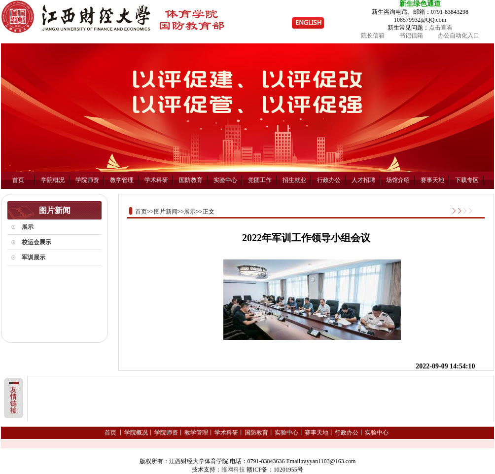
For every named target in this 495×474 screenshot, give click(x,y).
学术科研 (156, 180)
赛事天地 (432, 180)
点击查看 (441, 27)
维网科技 (233, 469)
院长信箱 (373, 35)
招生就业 (294, 180)
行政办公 (329, 180)
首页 (18, 180)
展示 (190, 211)
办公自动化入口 (458, 35)
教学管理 (122, 180)
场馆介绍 (398, 180)
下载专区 (467, 180)
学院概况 (53, 180)
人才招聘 (363, 180)
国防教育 (191, 180)
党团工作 (260, 180)
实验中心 (225, 180)
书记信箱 (411, 35)
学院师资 (87, 180)
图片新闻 (165, 211)
